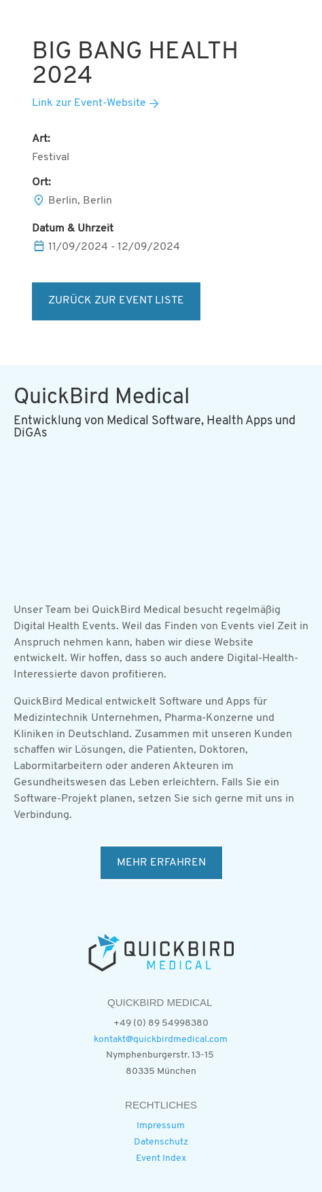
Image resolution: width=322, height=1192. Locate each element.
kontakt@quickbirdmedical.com (161, 1040)
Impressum (161, 1126)
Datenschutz (161, 1142)
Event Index (161, 1158)
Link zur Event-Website (89, 103)
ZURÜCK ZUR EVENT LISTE (116, 300)
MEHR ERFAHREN (161, 862)
